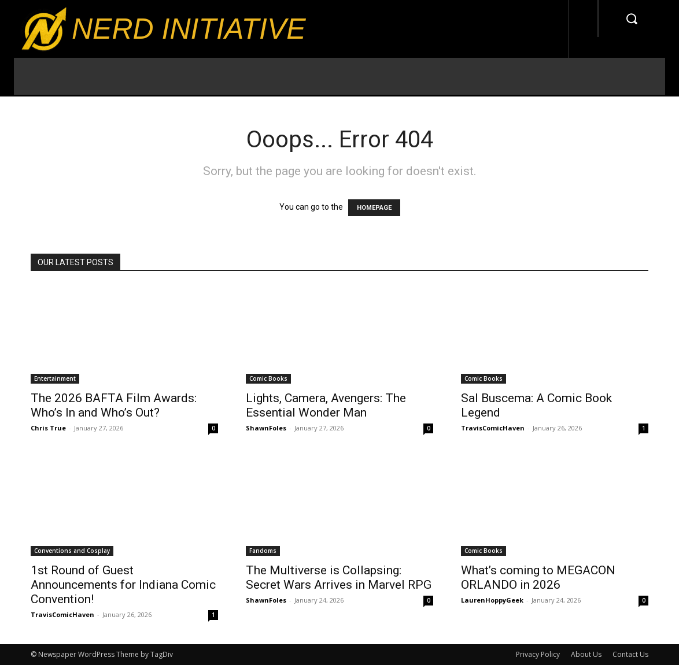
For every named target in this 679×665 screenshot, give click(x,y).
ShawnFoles (266, 427)
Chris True (48, 427)
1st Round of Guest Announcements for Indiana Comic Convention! (123, 584)
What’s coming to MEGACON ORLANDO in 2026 (538, 577)
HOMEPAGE (374, 207)
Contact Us (630, 654)
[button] (631, 18)
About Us (586, 654)
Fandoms (262, 551)
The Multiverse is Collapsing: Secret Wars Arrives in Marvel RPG (338, 577)
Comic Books (268, 378)
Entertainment (55, 378)
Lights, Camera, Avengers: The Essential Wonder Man (326, 405)
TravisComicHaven (493, 427)
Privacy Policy (538, 654)
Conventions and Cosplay (72, 551)
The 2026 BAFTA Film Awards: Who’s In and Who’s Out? (114, 405)
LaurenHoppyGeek (492, 600)
